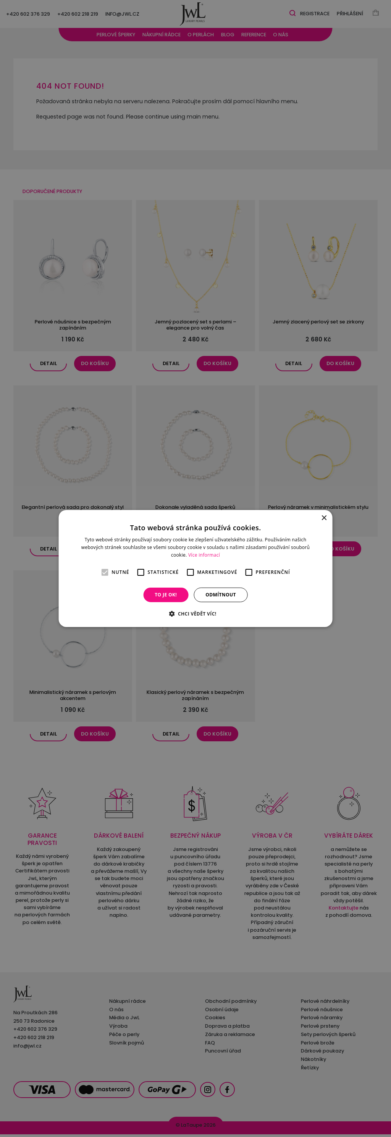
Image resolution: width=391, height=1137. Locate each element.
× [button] (323, 518)
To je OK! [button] (166, 594)
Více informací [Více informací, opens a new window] (204, 555)
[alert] (195, 568)
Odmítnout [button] (220, 594)
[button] (195, 613)
